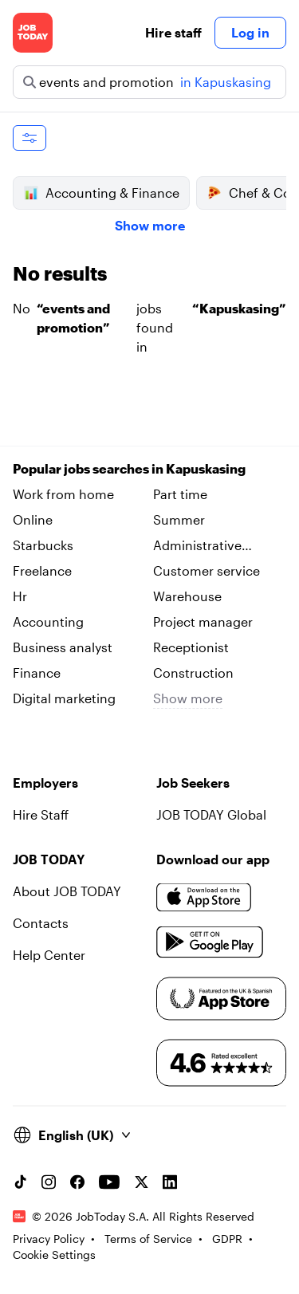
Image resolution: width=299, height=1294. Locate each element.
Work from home (63, 493)
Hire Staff (41, 814)
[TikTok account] (20, 1181)
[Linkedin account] (170, 1181)
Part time (180, 493)
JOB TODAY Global (211, 814)
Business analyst (62, 647)
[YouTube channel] (109, 1181)
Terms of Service (148, 1238)
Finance (37, 672)
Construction (193, 672)
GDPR (227, 1238)
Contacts (41, 922)
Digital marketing (64, 698)
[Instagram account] (48, 1181)
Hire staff (173, 32)
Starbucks (43, 545)
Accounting (48, 621)
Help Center (49, 954)
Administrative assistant (197, 546)
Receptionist (191, 647)
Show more (150, 225)
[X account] (141, 1181)
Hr (20, 596)
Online (33, 519)
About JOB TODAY (67, 891)
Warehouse (187, 596)
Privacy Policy (49, 1238)
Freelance (42, 570)
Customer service (206, 570)
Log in (250, 32)
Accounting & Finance (101, 193)
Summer (179, 519)
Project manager (203, 621)
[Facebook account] (77, 1181)
